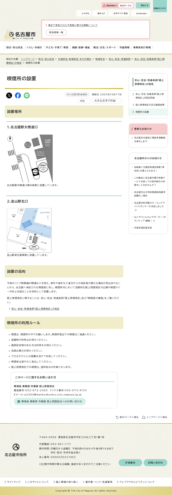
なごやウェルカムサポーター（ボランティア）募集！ (150, 219)
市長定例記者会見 (143, 228)
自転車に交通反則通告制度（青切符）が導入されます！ (149, 169)
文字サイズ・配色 (120, 13)
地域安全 (100, 59)
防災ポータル (126, 5)
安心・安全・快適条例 (119, 59)
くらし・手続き (34, 47)
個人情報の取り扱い (67, 482)
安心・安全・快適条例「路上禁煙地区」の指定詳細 (150, 96)
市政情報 (125, 47)
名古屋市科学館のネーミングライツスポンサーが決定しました (149, 206)
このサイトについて (38, 482)
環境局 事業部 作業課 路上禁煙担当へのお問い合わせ (51, 401)
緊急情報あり (112, 5)
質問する (145, 5)
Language (141, 13)
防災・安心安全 (14, 47)
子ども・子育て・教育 (57, 47)
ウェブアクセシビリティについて (137, 482)
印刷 (82, 101)
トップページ (28, 59)
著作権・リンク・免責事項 (98, 482)
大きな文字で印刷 (105, 100)
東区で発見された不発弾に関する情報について (73, 25)
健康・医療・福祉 (81, 47)
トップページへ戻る (157, 417)
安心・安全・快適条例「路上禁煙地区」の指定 (35, 309)
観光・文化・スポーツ (104, 47)
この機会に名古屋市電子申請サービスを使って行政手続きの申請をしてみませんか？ (149, 181)
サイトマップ (14, 482)
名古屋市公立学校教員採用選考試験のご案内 (149, 194)
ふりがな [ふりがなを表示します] (85, 13)
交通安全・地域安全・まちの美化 (74, 59)
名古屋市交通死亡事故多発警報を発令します (149, 139)
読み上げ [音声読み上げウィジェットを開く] (101, 13)
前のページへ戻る (129, 417)
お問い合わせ (155, 462)
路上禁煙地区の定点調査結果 (150, 105)
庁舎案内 (130, 462)
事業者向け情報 (142, 47)
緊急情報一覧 (56, 32)
